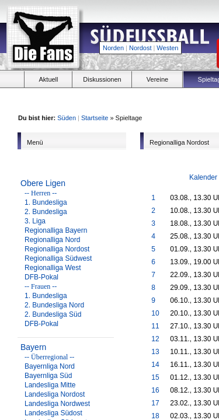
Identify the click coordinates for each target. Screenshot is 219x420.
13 (155, 352)
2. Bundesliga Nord (54, 305)
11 (155, 326)
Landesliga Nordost (55, 394)
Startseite (94, 117)
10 (155, 313)
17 (155, 403)
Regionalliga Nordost (57, 249)
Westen (167, 47)
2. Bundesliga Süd (53, 314)
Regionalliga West (53, 268)
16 (155, 390)
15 (155, 377)
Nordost (140, 47)
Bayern (33, 347)
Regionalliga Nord (52, 240)
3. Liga (35, 221)
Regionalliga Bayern (56, 230)
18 (155, 416)
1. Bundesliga (46, 202)
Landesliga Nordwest (57, 404)
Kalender (203, 177)
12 (155, 339)
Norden (113, 47)
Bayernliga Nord (50, 366)
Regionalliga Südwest (58, 258)
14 (155, 364)
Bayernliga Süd (48, 376)
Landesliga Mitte (50, 385)
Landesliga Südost (53, 413)
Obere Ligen (42, 183)
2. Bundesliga (46, 212)
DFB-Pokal (41, 277)
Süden (66, 117)
